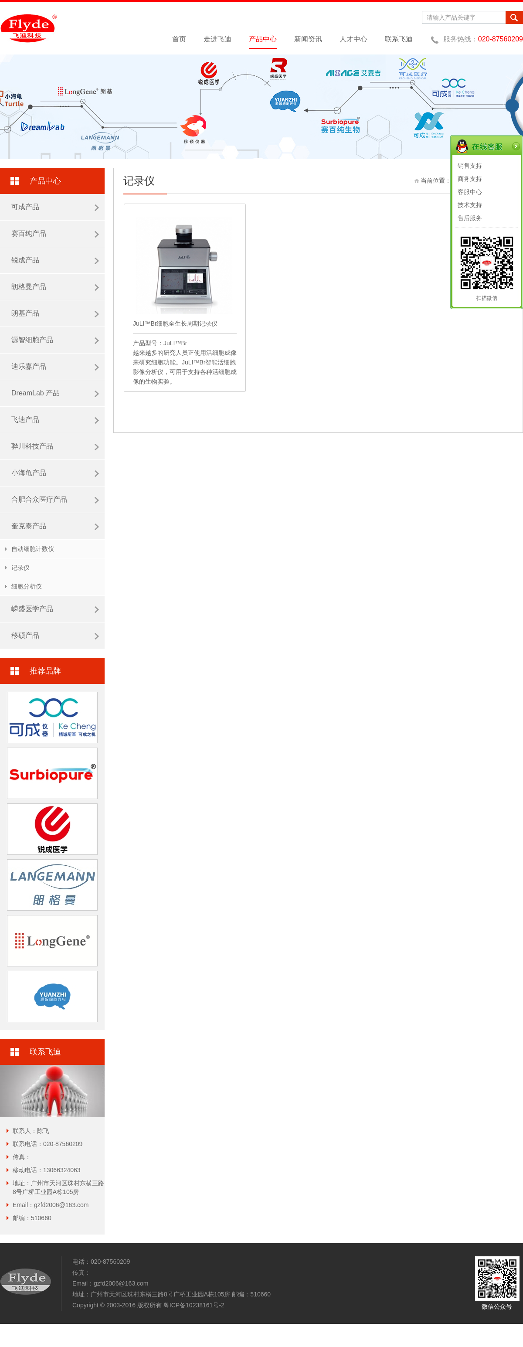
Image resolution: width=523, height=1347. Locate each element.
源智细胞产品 (55, 340)
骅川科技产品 (55, 446)
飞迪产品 (55, 420)
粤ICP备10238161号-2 (193, 1305)
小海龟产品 (55, 473)
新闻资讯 (308, 39)
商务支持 (470, 178)
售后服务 (470, 217)
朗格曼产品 (55, 287)
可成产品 (55, 207)
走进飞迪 (217, 39)
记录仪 (20, 567)
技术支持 (470, 204)
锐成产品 (55, 260)
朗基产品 (55, 313)
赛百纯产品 (55, 234)
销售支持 (470, 165)
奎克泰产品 (55, 526)
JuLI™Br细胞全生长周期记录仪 (175, 323)
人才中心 (353, 39)
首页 (179, 39)
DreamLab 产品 (55, 393)
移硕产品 (55, 635)
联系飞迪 (399, 39)
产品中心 (263, 39)
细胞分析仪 (26, 586)
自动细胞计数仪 (32, 548)
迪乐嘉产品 (55, 367)
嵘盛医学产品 (55, 609)
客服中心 (470, 191)
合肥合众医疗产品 (55, 499)
